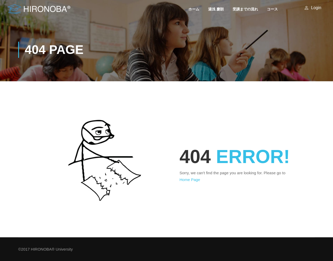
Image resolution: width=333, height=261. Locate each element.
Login (316, 7)
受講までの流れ (246, 9)
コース (272, 9)
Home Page (190, 179)
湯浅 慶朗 (216, 9)
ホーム (194, 9)
